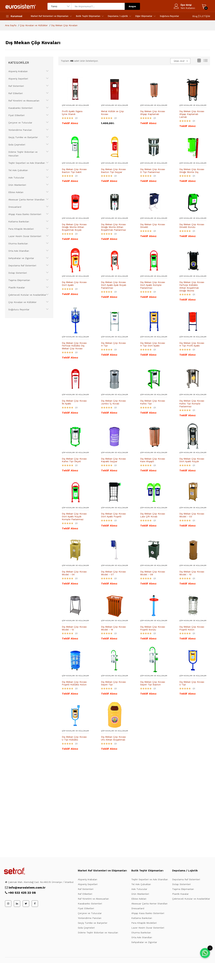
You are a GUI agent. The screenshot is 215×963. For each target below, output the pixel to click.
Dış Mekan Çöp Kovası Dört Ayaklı (74, 283)
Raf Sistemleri (16, 86)
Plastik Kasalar (16, 287)
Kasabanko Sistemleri (20, 108)
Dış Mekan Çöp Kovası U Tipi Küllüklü (74, 738)
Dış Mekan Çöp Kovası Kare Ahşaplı (152, 460)
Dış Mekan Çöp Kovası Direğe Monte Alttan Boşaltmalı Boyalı (74, 227)
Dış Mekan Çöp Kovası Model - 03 (191, 515)
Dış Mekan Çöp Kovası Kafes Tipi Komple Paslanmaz (191, 403)
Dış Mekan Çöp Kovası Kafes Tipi (152, 402)
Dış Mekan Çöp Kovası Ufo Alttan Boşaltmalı (113, 738)
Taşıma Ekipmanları (19, 280)
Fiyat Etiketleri (16, 115)
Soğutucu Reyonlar (169, 16)
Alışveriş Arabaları (18, 71)
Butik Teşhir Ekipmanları (88, 16)
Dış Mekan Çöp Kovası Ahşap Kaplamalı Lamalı (191, 114)
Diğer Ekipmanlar (143, 16)
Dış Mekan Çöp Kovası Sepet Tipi (113, 683)
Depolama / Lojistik (118, 16)
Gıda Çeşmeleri (16, 144)
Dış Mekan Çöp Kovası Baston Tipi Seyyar (113, 170)
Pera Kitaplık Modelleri (21, 229)
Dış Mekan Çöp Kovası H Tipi (113, 344)
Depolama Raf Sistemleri (22, 265)
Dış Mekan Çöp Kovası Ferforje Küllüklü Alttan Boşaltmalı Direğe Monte (191, 286)
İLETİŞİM (205, 16)
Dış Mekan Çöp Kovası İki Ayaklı (74, 402)
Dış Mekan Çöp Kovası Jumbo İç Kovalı (113, 402)
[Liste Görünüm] (206, 61)
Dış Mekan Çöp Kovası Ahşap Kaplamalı (152, 112)
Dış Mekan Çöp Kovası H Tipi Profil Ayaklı (191, 344)
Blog (195, 16)
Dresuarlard (14, 207)
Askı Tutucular (16, 177)
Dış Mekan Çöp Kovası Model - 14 (113, 628)
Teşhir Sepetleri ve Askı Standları (26, 163)
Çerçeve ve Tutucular (20, 122)
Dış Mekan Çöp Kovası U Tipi (191, 683)
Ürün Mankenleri (17, 185)
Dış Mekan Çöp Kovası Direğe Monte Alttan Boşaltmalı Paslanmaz (113, 227)
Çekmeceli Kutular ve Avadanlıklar (27, 294)
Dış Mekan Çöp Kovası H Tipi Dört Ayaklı (152, 344)
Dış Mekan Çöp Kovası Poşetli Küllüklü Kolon (74, 683)
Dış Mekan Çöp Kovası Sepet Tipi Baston (152, 683)
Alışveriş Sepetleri (18, 78)
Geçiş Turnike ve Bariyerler (23, 137)
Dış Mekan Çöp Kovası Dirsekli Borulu (191, 226)
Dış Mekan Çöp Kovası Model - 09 (152, 573)
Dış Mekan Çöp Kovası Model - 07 (113, 573)
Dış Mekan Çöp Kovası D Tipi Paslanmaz (152, 170)
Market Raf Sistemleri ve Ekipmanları (49, 16)
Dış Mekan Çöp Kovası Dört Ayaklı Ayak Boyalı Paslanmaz (113, 285)
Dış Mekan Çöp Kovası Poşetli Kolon (191, 628)
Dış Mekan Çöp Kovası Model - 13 (74, 628)
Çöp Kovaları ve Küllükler (22, 302)
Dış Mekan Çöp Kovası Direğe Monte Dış (191, 170)
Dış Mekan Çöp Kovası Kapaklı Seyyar (113, 460)
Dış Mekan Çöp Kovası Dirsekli (152, 226)
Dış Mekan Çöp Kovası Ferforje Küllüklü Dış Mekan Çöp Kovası (74, 346)
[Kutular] (199, 61)
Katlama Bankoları (18, 221)
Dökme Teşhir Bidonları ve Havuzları (23, 154)
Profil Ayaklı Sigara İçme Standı (72, 112)
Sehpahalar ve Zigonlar (21, 258)
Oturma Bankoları (18, 243)
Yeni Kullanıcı (187, 8)
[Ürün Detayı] (75, 88)
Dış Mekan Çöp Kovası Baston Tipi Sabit (74, 170)
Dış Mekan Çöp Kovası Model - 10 (191, 573)
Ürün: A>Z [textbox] (179, 61)
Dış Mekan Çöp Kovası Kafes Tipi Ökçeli (74, 460)
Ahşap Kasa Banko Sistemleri (24, 214)
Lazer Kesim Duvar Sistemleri (24, 236)
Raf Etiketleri (15, 93)
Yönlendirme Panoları (20, 130)
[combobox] (180, 61)
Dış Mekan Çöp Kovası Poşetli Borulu (152, 628)
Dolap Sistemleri (17, 272)
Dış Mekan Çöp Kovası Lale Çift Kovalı (152, 515)
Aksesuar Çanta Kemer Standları (26, 199)
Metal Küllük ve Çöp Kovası (112, 112)
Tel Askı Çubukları (18, 170)
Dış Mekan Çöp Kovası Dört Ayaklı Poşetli (113, 515)
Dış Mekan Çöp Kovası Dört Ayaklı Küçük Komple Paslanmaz (74, 516)
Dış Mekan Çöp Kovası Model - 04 (74, 573)
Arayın (132, 6)
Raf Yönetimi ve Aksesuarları (23, 100)
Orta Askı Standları (18, 250)
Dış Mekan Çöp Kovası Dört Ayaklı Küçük (191, 460)
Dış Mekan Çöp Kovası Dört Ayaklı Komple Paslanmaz (152, 285)
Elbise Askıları (15, 192)
